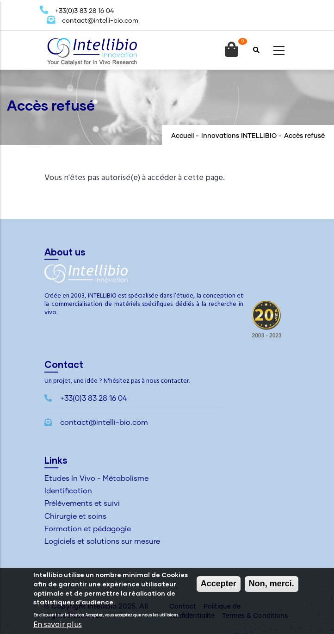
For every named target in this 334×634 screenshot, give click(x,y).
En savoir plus (57, 626)
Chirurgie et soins (75, 516)
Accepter (218, 585)
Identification (68, 491)
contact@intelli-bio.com (92, 21)
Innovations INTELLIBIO (239, 136)
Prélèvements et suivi (82, 503)
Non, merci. (271, 585)
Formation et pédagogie (87, 529)
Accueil (182, 136)
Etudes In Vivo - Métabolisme (96, 478)
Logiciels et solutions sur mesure (102, 541)
